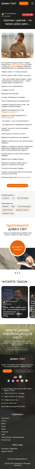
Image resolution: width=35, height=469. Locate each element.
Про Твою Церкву (22, 198)
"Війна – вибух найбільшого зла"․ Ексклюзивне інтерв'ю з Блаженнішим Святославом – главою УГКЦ (15, 311)
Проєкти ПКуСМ (7, 451)
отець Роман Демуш (18, 64)
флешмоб (5, 206)
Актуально (5, 198)
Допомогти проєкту (17, 247)
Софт (3, 434)
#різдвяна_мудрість (9, 112)
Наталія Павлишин (10, 13)
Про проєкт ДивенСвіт (9, 449)
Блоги (3, 424)
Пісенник (4, 432)
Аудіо (3, 426)
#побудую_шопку (23, 177)
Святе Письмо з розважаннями (12, 437)
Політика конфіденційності (17, 459)
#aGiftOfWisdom (7, 117)
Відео (3, 429)
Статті (3, 421)
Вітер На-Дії (5, 440)
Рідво (13, 206)
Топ (13, 198)
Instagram (12, 66)
